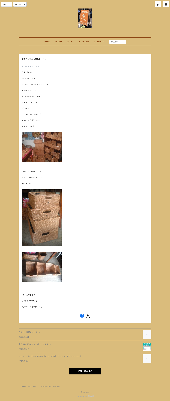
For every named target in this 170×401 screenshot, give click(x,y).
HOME (47, 41)
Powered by (85, 396)
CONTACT (99, 41)
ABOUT (58, 41)
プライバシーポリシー (28, 387)
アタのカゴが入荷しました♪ (34, 59)
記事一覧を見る (85, 371)
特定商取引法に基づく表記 (51, 387)
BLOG (70, 41)
